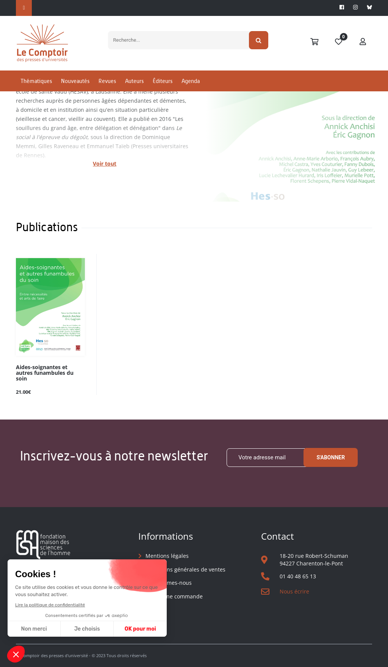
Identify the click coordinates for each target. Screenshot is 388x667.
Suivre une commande (174, 596)
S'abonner (330, 457)
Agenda (190, 81)
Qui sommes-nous (169, 582)
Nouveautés (75, 81)
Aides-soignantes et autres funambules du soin (45, 373)
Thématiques (36, 81)
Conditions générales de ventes (185, 569)
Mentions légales (167, 555)
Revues (107, 81)
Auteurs (134, 81)
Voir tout (104, 163)
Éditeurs (162, 81)
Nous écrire (294, 591)
